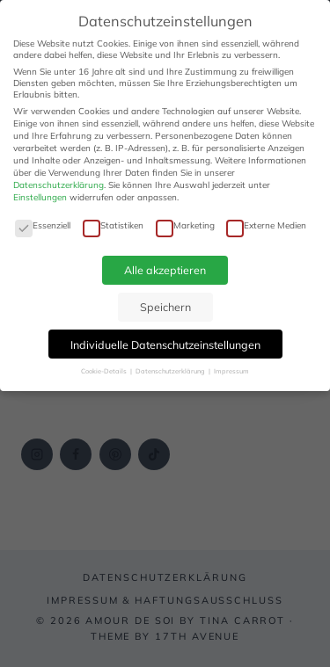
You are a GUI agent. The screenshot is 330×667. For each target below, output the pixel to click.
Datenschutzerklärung (58, 185)
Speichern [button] (165, 307)
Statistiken (113, 225)
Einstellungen (40, 197)
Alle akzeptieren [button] (165, 270)
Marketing (185, 225)
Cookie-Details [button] (104, 370)
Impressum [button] (231, 370)
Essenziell (42, 225)
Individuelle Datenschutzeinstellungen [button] (165, 344)
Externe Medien (266, 225)
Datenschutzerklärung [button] (171, 370)
